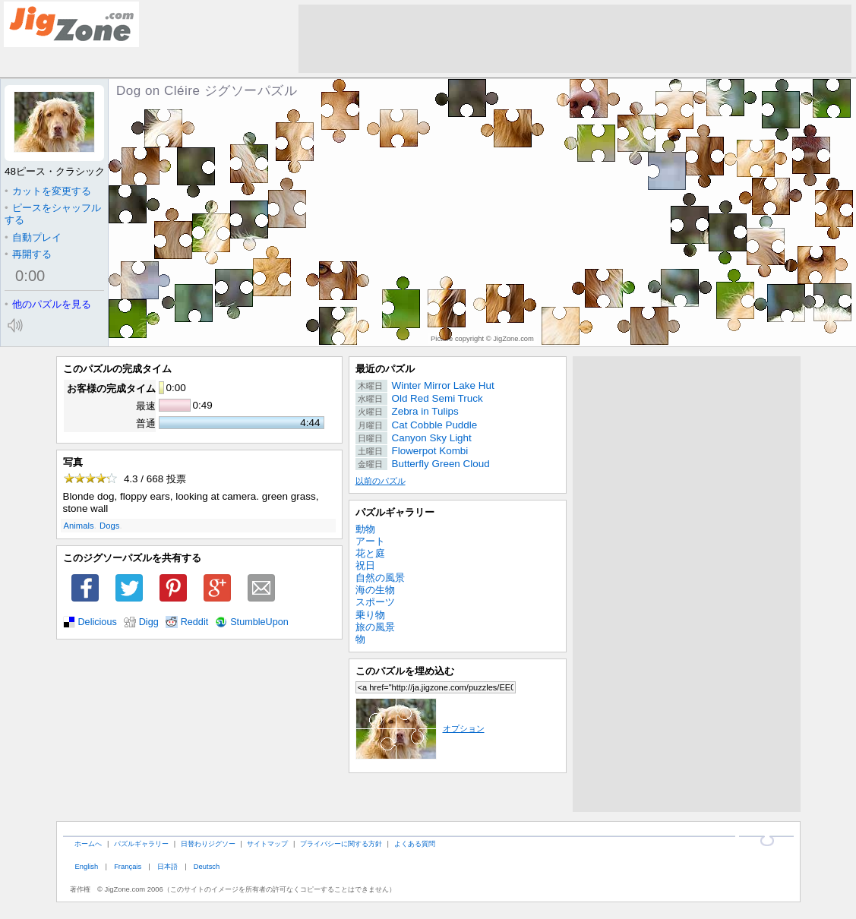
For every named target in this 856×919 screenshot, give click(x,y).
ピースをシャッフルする (53, 214)
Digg (149, 622)
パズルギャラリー (394, 512)
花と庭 (370, 553)
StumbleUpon (259, 622)
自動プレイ (33, 237)
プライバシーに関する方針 (341, 843)
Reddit (195, 622)
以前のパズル (380, 480)
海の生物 (375, 589)
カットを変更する (48, 191)
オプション (420, 728)
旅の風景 (375, 627)
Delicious (97, 622)
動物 (365, 529)
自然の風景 (380, 577)
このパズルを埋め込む (404, 671)
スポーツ (375, 602)
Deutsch (207, 866)
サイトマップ (267, 843)
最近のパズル (385, 368)
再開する (28, 254)
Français (127, 866)
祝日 (365, 565)
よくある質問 (414, 843)
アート (370, 541)
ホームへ (88, 843)
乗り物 (370, 615)
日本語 (167, 866)
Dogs (109, 525)
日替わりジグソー (208, 843)
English (86, 866)
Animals (79, 525)
